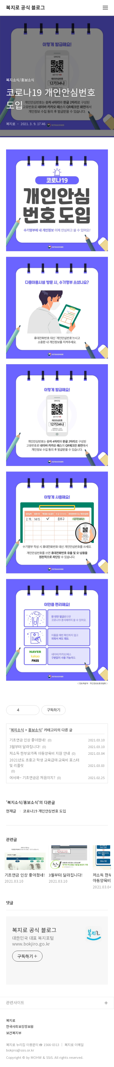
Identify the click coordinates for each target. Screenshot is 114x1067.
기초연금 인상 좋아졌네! (27, 739)
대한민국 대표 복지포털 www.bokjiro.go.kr (33, 941)
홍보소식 (35, 729)
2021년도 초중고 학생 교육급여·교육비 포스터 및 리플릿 (44, 762)
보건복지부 (13, 1033)
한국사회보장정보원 (19, 1026)
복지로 (10, 1020)
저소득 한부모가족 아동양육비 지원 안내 (39, 753)
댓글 (9, 902)
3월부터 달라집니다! (24, 746)
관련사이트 (15, 1002)
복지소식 (17, 729)
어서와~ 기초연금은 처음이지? (32, 777)
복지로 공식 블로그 (25, 8)
